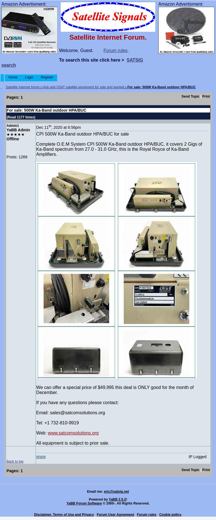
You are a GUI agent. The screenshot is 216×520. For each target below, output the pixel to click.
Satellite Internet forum (23, 87)
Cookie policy (170, 515)
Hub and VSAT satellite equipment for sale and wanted (83, 87)
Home (13, 77)
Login (29, 77)
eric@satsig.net (116, 492)
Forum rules (115, 50)
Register (47, 77)
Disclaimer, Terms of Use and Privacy (64, 515)
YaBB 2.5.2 (117, 499)
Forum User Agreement (115, 515)
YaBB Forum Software (84, 503)
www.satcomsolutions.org (73, 433)
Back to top (14, 461)
